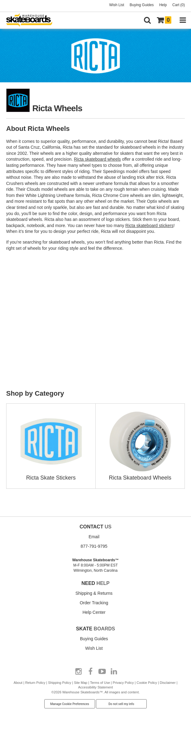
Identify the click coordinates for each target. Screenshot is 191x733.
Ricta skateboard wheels (97, 159)
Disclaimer (168, 682)
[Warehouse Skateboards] (32, 20)
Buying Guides (142, 5)
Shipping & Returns (94, 593)
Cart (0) (178, 5)
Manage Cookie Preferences (69, 704)
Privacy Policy (123, 682)
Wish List (116, 5)
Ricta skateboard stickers (149, 225)
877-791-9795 (94, 546)
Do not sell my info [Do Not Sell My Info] (121, 704)
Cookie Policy (147, 682)
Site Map (80, 682)
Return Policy (35, 682)
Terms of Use (100, 682)
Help (163, 5)
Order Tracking (94, 602)
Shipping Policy (59, 682)
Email (94, 536)
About (18, 682)
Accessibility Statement (95, 687)
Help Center (93, 612)
